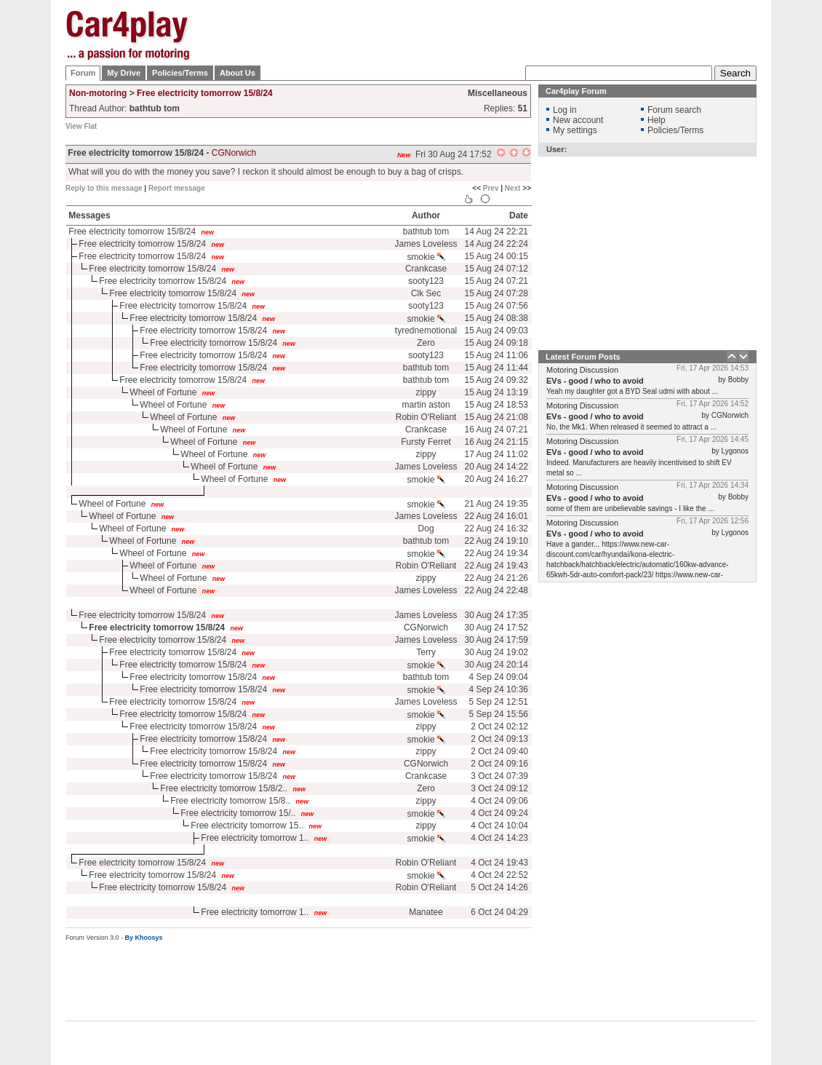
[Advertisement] (492, 102)
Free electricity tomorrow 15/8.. (230, 801)
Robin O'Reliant (426, 417)
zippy (426, 392)
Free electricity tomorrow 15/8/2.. (223, 788)
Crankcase (426, 269)
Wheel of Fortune (162, 392)
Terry (426, 652)
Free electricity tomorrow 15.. (247, 825)
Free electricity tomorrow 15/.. (237, 813)
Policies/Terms (180, 72)
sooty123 (426, 281)
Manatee (426, 912)
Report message (176, 188)
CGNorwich (426, 627)
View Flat (81, 126)
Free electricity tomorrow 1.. (254, 838)
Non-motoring (98, 93)
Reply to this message (104, 188)
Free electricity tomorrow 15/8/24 (205, 93)
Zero (426, 343)
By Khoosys (144, 937)
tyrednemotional (426, 330)
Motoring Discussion (582, 369)
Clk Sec (426, 293)
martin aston (426, 405)
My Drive (123, 72)
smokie (426, 257)
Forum (83, 72)
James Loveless (426, 244)
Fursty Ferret (426, 442)
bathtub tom (426, 231)
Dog (426, 528)
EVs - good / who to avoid (595, 380)
